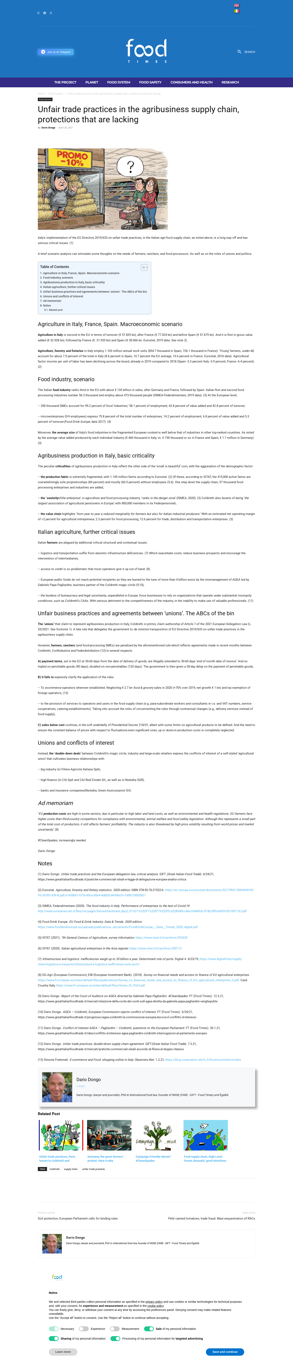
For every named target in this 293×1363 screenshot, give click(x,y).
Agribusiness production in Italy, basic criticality (74, 282)
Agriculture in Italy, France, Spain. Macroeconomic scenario (81, 273)
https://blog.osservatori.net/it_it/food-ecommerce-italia (203, 1060)
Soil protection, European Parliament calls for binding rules (78, 1218)
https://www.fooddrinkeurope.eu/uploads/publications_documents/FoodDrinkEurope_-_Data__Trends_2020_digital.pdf (118, 927)
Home (41, 93)
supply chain (71, 1168)
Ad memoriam (52, 300)
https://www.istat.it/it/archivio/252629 (161, 937)
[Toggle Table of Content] (142, 267)
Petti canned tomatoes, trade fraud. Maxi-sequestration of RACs (211, 1218)
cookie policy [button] (156, 1305)
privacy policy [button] (154, 1301)
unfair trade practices (93, 1168)
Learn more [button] (63, 1351)
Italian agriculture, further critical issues (69, 287)
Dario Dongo (48, 127)
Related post (56, 310)
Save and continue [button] (225, 1351)
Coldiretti (55, 1168)
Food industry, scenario (58, 277)
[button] (245, 52)
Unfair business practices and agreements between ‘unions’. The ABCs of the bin (95, 291)
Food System (56, 93)
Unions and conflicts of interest (63, 296)
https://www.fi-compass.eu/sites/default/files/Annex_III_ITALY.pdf (100, 985)
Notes (47, 305)
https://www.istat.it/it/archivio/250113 (155, 948)
